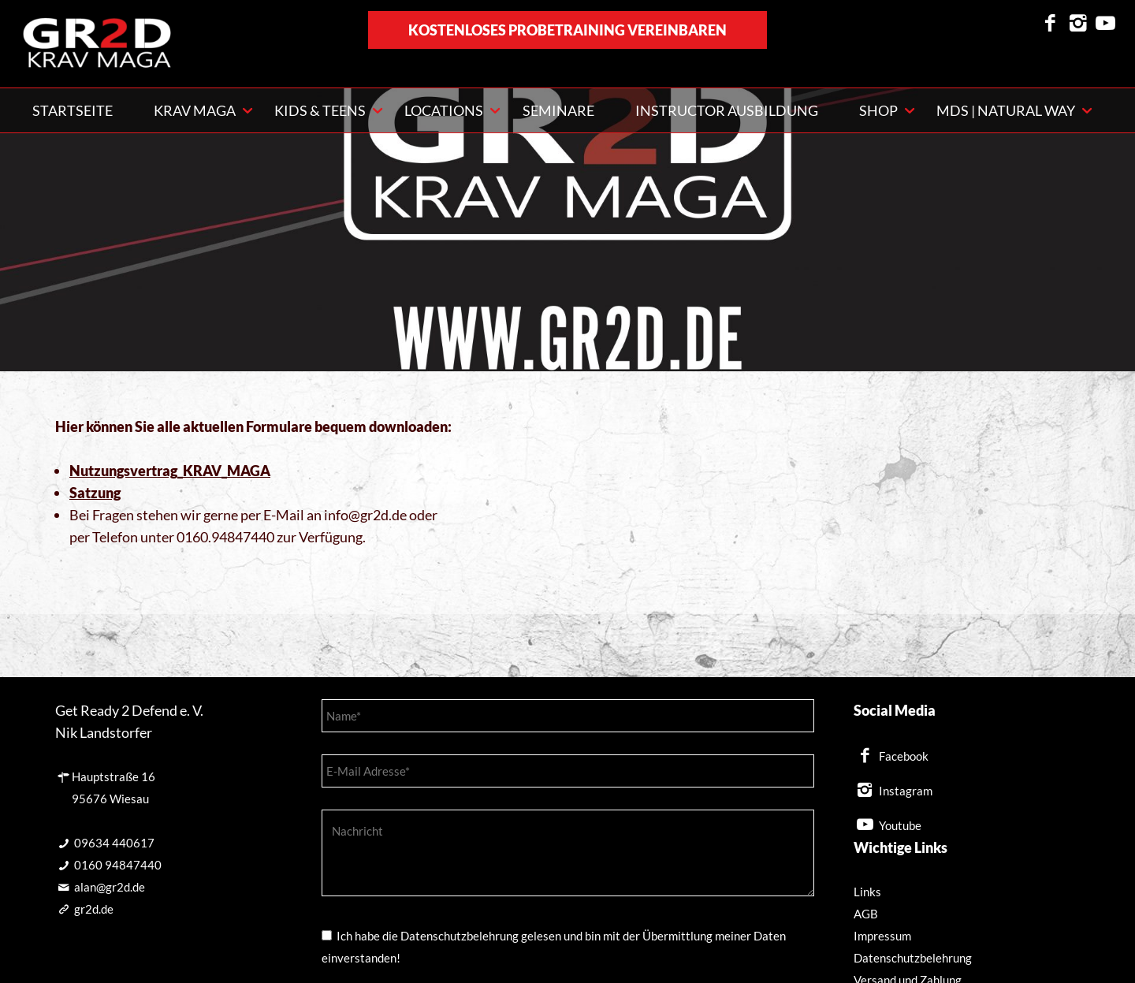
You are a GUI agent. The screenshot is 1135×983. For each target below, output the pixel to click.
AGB (866, 914)
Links (867, 891)
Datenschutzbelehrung (913, 958)
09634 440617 (114, 843)
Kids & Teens (320, 110)
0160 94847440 (118, 865)
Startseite (72, 110)
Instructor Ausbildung (726, 110)
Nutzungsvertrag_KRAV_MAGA (169, 470)
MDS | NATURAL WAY (1005, 110)
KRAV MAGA (195, 110)
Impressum (882, 936)
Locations (443, 110)
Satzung (95, 492)
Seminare (558, 110)
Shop (878, 110)
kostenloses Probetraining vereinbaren (567, 30)
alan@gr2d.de (109, 887)
